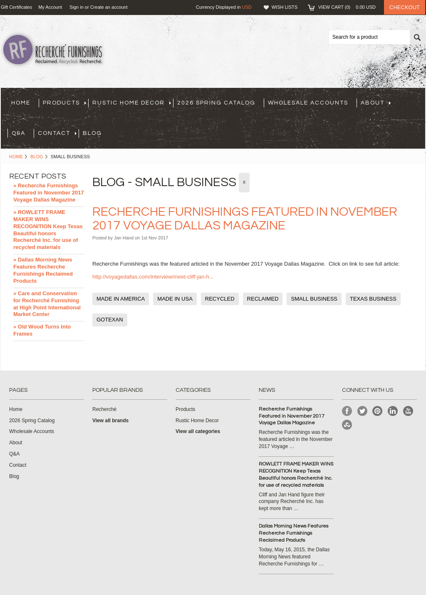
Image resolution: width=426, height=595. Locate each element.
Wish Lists (284, 7)
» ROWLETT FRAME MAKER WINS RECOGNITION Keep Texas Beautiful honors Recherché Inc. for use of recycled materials (48, 229)
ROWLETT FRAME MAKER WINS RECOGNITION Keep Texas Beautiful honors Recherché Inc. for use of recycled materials (296, 474)
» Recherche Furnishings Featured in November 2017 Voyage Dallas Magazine (48, 192)
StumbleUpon (347, 425)
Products (64, 103)
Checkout (404, 7)
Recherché (104, 409)
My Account (50, 7)
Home (16, 156)
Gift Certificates (16, 7)
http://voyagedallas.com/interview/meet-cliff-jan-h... (153, 277)
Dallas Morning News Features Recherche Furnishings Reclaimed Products (293, 533)
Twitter (362, 411)
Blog (36, 156)
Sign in (76, 7)
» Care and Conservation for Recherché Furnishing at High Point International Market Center (47, 304)
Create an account (109, 7)
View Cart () (347, 7)
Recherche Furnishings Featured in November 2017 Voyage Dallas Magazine (291, 416)
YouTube (408, 411)
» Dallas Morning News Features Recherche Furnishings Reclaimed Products (43, 270)
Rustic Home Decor (131, 103)
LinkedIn (393, 411)
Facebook (347, 411)
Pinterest (377, 411)
